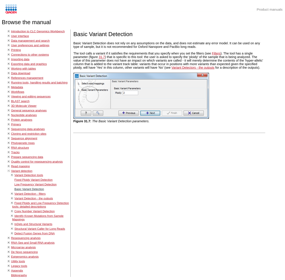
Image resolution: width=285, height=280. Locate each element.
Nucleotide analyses (24, 115)
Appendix (17, 270)
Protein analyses (21, 119)
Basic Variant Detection (29, 189)
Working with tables (23, 68)
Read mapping (20, 166)
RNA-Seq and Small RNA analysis (33, 242)
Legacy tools (19, 266)
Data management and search (30, 40)
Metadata (17, 87)
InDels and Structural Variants (33, 224)
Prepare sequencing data (27, 157)
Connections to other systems (30, 54)
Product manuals (270, 9)
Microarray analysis (23, 247)
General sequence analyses (29, 110)
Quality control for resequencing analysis (37, 161)
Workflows (17, 91)
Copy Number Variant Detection (34, 211)
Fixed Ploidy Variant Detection (33, 179)
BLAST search (20, 101)
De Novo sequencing (24, 252)
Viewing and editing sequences (30, 96)
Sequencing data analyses (28, 129)
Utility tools (18, 261)
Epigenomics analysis (25, 256)
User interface (20, 36)
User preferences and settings (30, 45)
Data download (20, 73)
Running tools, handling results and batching (39, 82)
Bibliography (19, 275)
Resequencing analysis (26, 238)
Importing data (20, 59)
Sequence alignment (24, 138)
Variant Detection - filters (30, 193)
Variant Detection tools (28, 175)
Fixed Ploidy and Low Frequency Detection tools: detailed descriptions (40, 204)
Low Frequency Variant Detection (35, 184)
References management (27, 78)
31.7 (102, 57)
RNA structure (20, 147)
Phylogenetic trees (23, 143)
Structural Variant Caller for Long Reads (39, 228)
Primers (16, 124)
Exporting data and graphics (29, 64)
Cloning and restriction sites (28, 133)
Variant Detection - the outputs (33, 198)
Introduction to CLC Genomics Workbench (38, 31)
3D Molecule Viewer (24, 105)
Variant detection (21, 171)
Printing (16, 50)
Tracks (15, 152)
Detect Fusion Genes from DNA (34, 233)
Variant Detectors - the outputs (192, 67)
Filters (216, 53)
